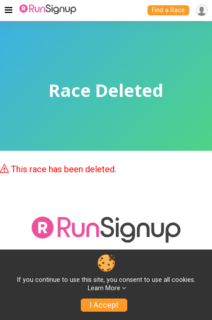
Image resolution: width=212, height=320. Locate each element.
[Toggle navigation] (8, 10)
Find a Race (168, 10)
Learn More (104, 288)
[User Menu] (202, 10)
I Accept (104, 305)
